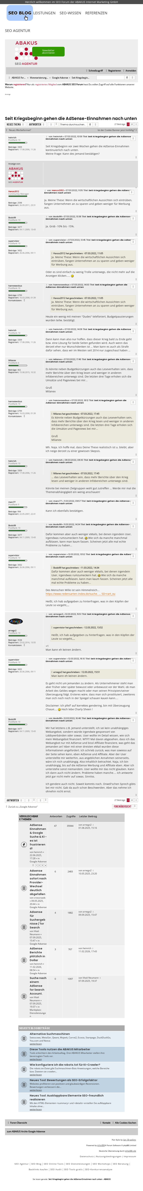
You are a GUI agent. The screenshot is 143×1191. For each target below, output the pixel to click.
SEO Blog (36, 1163)
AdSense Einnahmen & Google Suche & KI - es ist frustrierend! (38, 836)
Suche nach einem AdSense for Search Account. (38, 985)
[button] (136, 124)
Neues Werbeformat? (20, 130)
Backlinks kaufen (38, 1169)
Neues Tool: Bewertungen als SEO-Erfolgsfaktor (64, 1080)
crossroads (40, 897)
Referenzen (96, 12)
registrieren (19, 84)
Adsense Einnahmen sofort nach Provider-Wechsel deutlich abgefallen (38, 882)
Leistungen (44, 12)
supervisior (13, 241)
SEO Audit (56, 1169)
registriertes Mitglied (46, 84)
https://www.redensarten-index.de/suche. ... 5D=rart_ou (80, 594)
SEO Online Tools (54, 1163)
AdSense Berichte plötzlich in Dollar (37, 954)
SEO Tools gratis (73, 1169)
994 (19, 511)
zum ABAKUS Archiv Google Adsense (26, 1131)
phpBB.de (130, 1150)
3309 (19, 147)
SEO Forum (62, 2)
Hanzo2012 (13, 191)
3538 (19, 640)
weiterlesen (36, 1043)
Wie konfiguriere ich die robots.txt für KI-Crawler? (65, 1065)
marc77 (11, 502)
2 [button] (132, 124)
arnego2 (12, 630)
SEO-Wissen (70, 12)
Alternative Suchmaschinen (50, 1034)
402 (19, 370)
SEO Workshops (101, 1163)
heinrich (12, 137)
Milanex (12, 360)
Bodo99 (12, 217)
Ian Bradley (129, 1139)
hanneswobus (15, 285)
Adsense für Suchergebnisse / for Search (37, 919)
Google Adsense (38, 861)
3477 (19, 227)
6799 (19, 295)
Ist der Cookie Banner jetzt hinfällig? (118, 130)
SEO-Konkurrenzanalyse (98, 1169)
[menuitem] (129, 70)
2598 (19, 202)
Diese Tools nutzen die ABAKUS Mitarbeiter (60, 1049)
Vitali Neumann (35, 933)
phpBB (101, 1145)
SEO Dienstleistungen (78, 1163)
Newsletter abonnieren (48, 51)
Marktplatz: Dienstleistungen (38, 1013)
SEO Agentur (17, 30)
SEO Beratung (121, 1163)
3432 (19, 250)
